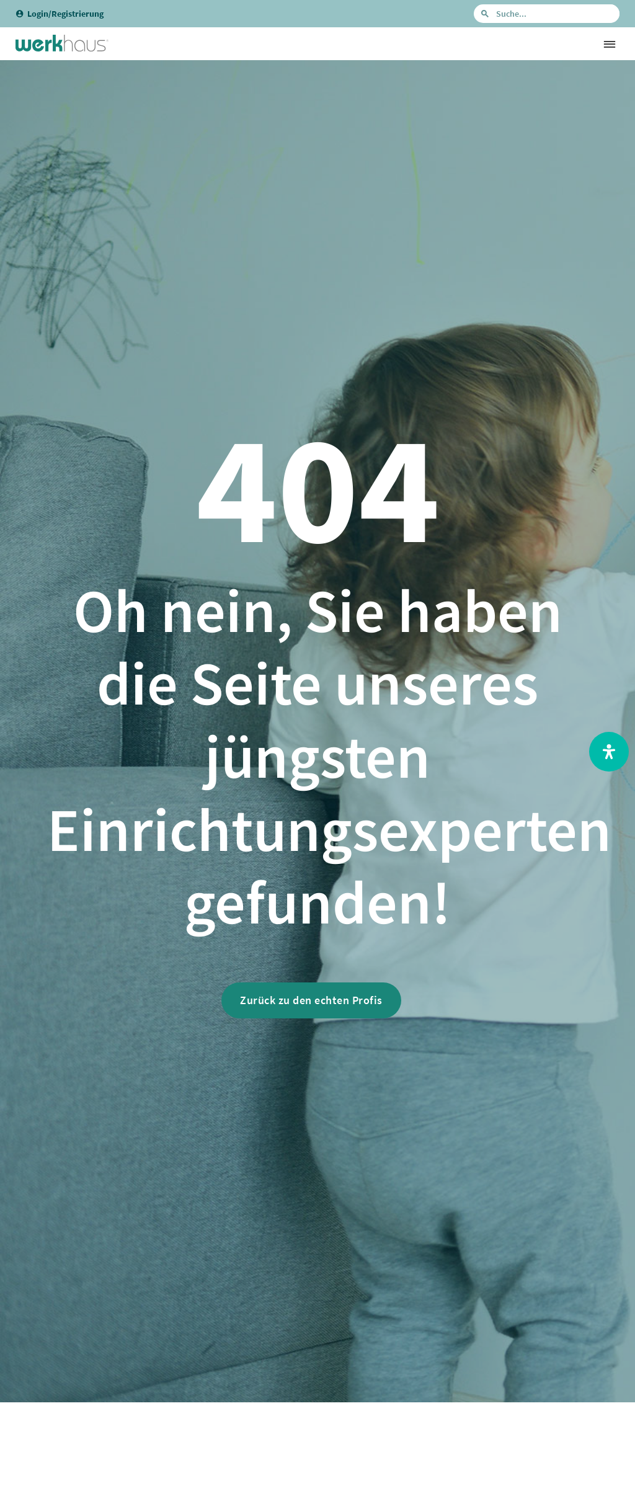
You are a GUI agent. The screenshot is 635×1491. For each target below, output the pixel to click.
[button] (609, 43)
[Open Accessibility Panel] (609, 752)
